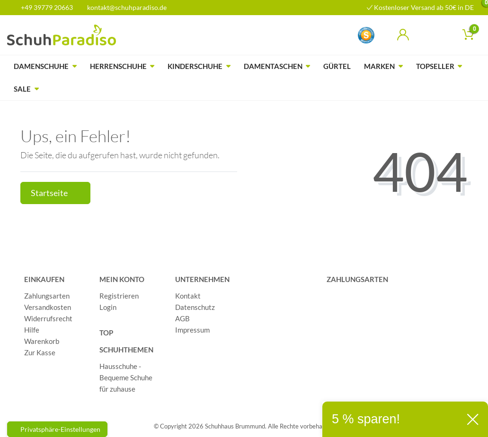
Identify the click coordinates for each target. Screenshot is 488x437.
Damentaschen (273, 66)
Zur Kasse (39, 352)
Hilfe (31, 330)
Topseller (435, 66)
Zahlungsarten (47, 295)
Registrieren (119, 295)
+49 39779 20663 (43, 7)
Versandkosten (47, 307)
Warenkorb (41, 341)
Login (107, 307)
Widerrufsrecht (48, 318)
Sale (22, 89)
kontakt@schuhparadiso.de (123, 7)
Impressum (192, 330)
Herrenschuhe (118, 66)
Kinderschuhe (195, 66)
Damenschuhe (41, 66)
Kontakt (188, 295)
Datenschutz (195, 307)
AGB (182, 318)
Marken (379, 66)
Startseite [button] (55, 193)
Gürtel (337, 66)
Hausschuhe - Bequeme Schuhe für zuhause (125, 377)
